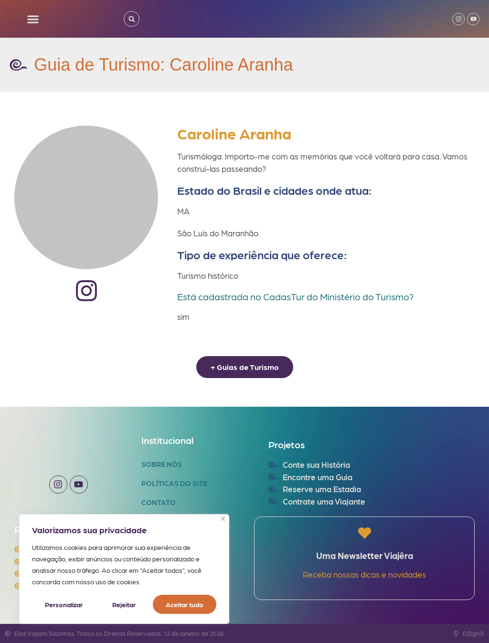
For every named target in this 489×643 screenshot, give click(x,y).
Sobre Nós (161, 464)
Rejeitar (124, 604)
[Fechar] (223, 519)
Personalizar (64, 604)
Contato (158, 502)
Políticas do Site (174, 483)
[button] (33, 19)
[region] (124, 569)
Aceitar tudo (184, 604)
